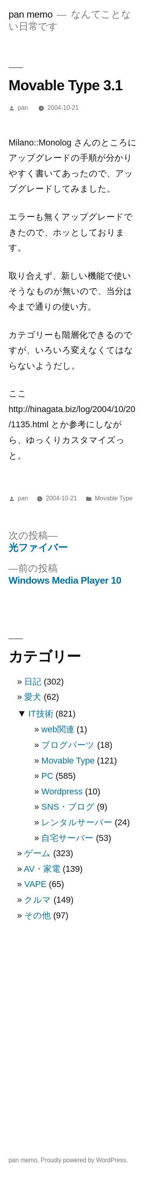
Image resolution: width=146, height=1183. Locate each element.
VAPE (35, 884)
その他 (37, 915)
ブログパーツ (68, 745)
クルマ (37, 900)
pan (23, 107)
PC (47, 776)
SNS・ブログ (67, 807)
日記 (32, 681)
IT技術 (40, 714)
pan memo (31, 14)
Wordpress (62, 791)
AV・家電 (42, 869)
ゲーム (37, 853)
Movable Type (113, 498)
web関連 (57, 729)
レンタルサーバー (76, 822)
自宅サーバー (67, 838)
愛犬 (32, 697)
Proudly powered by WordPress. (84, 1160)
